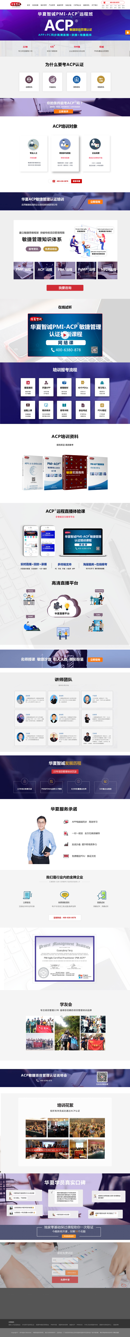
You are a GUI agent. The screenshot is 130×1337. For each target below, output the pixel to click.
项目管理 (44, 5)
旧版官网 (116, 1324)
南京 (119, 5)
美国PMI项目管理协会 (42, 1324)
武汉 (107, 7)
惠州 (111, 7)
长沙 (103, 7)
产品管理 (52, 5)
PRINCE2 (80, 1324)
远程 (103, 5)
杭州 (123, 5)
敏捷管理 (60, 5)
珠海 (123, 7)
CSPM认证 (77, 5)
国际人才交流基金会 (14, 1324)
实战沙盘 (68, 5)
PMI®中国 (54, 1324)
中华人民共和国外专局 (91, 1324)
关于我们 (95, 5)
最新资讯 (86, 5)
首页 (28, 5)
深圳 (107, 5)
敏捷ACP (72, 1324)
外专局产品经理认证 (28, 1324)
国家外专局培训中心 (105, 1324)
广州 (115, 5)
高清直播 (35, 5)
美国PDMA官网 (63, 1324)
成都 (119, 7)
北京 (111, 5)
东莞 (115, 7)
